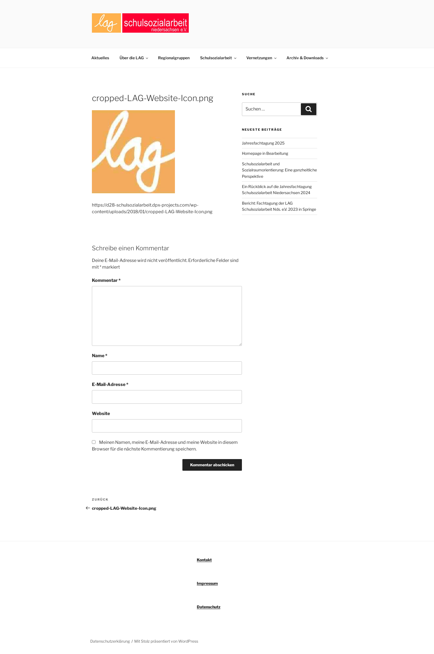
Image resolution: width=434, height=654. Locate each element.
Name (99, 355)
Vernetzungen (261, 57)
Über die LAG (134, 57)
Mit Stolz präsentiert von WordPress (166, 641)
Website (101, 413)
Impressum (207, 583)
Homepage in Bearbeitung (265, 153)
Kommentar (106, 280)
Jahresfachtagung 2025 (263, 143)
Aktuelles (100, 57)
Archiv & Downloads (307, 57)
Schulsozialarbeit (218, 57)
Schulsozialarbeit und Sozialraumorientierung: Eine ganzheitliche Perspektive (279, 170)
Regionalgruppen (174, 57)
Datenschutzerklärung (110, 641)
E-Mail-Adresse (110, 384)
